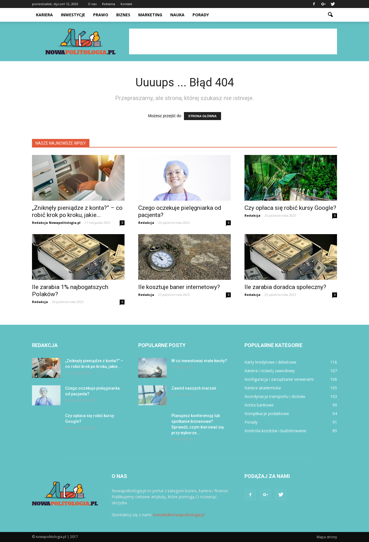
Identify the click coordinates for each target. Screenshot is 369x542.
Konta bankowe (259, 405)
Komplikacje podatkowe (266, 413)
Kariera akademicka (262, 387)
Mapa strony (327, 537)
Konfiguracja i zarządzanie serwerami (279, 379)
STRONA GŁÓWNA (202, 116)
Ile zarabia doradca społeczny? (285, 287)
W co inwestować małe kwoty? (199, 360)
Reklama (108, 4)
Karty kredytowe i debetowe (270, 362)
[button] (330, 15)
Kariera (44, 14)
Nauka (177, 14)
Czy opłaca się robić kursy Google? (290, 207)
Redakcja (146, 222)
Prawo (100, 14)
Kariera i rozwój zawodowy (269, 370)
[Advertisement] (233, 41)
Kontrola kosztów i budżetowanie (275, 430)
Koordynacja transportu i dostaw (274, 396)
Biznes (123, 14)
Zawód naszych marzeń (193, 388)
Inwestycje (73, 14)
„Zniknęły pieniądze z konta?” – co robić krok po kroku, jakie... (77, 211)
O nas (92, 4)
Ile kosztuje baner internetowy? (179, 287)
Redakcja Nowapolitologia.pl (56, 222)
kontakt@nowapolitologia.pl (178, 514)
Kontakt (126, 4)
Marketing (150, 14)
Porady (200, 14)
